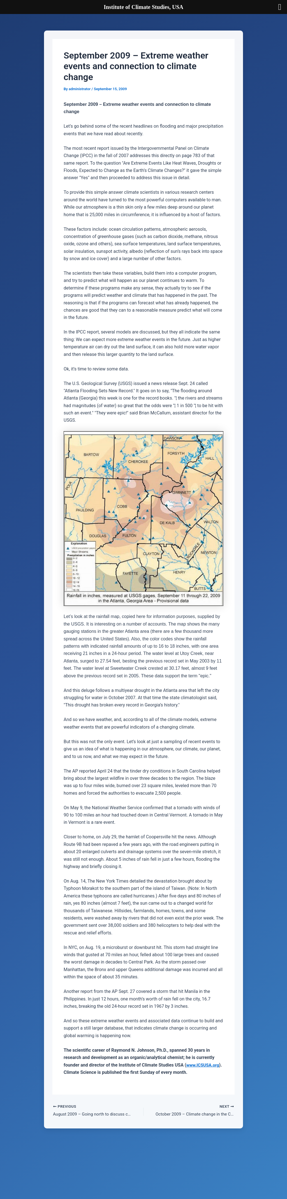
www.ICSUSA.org (82, 1072)
